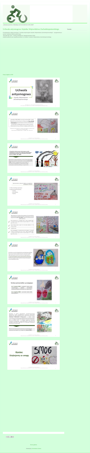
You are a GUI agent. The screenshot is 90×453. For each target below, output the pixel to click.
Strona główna (33, 444)
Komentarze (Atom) (36, 448)
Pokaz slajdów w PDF (8, 74)
